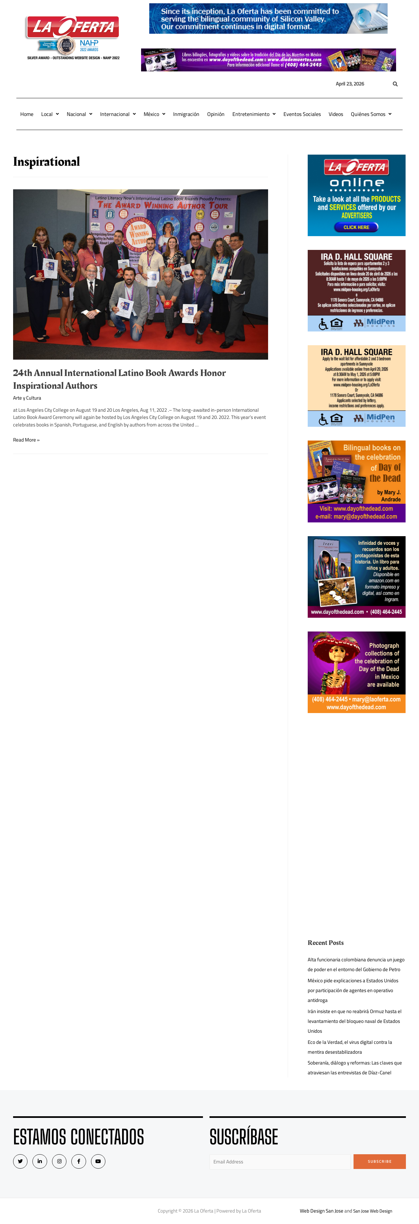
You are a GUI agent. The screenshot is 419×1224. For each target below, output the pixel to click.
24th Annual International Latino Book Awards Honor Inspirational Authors (119, 379)
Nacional (79, 114)
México (154, 114)
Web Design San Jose (319, 1210)
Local (50, 114)
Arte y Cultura (27, 398)
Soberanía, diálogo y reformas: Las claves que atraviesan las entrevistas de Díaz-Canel (355, 1067)
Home (26, 114)
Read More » (26, 439)
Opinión (216, 114)
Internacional (118, 114)
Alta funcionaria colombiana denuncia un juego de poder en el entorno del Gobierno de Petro (356, 964)
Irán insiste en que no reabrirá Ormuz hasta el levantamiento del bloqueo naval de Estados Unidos (355, 1021)
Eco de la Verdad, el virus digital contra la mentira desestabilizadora (350, 1047)
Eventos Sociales (302, 114)
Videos (336, 114)
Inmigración (186, 114)
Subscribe (380, 1161)
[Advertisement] (357, 773)
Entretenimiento (254, 114)
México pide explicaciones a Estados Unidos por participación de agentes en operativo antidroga (353, 990)
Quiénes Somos (371, 114)
